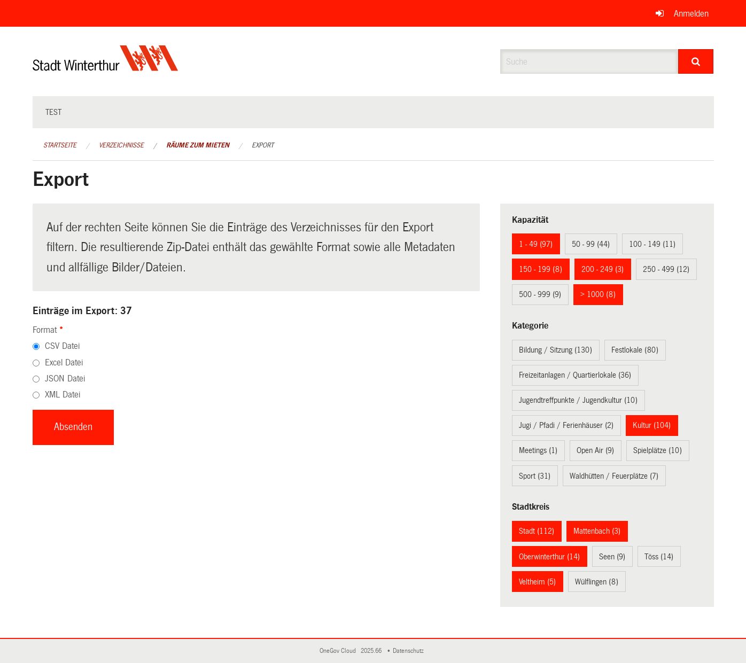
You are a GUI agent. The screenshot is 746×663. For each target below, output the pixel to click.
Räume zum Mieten (197, 145)
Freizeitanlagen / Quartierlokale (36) (575, 375)
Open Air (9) (595, 450)
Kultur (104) (652, 425)
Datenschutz (410, 651)
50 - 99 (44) (591, 244)
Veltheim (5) (537, 582)
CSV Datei (62, 345)
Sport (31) (534, 476)
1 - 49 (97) (536, 244)
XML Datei (62, 394)
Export (263, 145)
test (53, 112)
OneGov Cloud (339, 651)
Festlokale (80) (634, 350)
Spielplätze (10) (657, 450)
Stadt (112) (536, 531)
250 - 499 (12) (666, 269)
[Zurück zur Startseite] (105, 67)
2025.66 (372, 651)
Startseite (59, 145)
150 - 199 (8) (540, 269)
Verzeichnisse (121, 145)
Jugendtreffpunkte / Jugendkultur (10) (578, 400)
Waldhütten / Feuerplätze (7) (614, 476)
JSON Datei (65, 378)
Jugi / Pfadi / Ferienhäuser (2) (566, 425)
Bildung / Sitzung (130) (555, 350)
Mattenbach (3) (596, 531)
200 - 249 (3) (602, 269)
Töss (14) (658, 556)
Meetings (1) (538, 450)
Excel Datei (64, 362)
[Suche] (696, 61)
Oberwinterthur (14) (549, 556)
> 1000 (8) (598, 294)
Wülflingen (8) (596, 582)
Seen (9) (612, 556)
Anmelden (691, 13)
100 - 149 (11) (652, 244)
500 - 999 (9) (540, 294)
